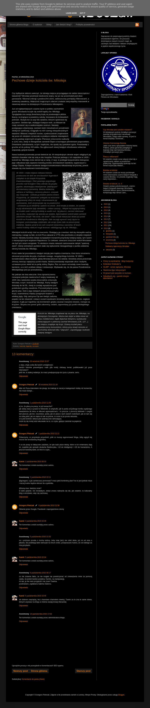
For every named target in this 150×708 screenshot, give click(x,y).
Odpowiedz (23, 376)
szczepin (35, 346)
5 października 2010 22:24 (35, 557)
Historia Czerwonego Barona (114, 143)
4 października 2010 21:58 (48, 505)
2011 (106, 225)
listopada (109, 234)
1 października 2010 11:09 (40, 403)
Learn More (71, 13)
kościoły (22, 346)
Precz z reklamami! (110, 157)
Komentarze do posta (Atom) (33, 679)
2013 (106, 219)
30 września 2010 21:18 (47, 385)
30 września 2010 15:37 (39, 361)
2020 (106, 204)
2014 (106, 216)
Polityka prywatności (85, 24)
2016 (106, 210)
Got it (82, 13)
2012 (106, 222)
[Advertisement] (52, 54)
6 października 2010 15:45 (35, 596)
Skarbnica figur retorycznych (114, 270)
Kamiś (21, 462)
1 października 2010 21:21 (48, 434)
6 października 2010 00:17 (40, 573)
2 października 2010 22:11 (40, 477)
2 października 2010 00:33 (35, 462)
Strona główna (39, 671)
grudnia (109, 231)
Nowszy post (20, 671)
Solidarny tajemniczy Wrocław (117, 246)
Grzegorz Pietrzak (26, 385)
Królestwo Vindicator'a (112, 264)
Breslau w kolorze (110, 170)
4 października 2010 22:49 (35, 521)
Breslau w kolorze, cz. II (112, 184)
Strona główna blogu (19, 24)
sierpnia (109, 250)
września (109, 240)
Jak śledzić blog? (64, 24)
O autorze (37, 24)
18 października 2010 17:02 (41, 614)
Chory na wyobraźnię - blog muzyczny (118, 261)
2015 (106, 213)
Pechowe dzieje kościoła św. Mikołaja (120, 243)
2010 (106, 228)
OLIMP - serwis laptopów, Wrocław (117, 267)
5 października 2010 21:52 (40, 537)
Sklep (48, 24)
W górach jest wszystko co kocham (117, 273)
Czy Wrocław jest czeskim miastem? (117, 130)
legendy (28, 346)
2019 (106, 207)
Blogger (121, 695)
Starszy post (83, 671)
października (111, 237)
